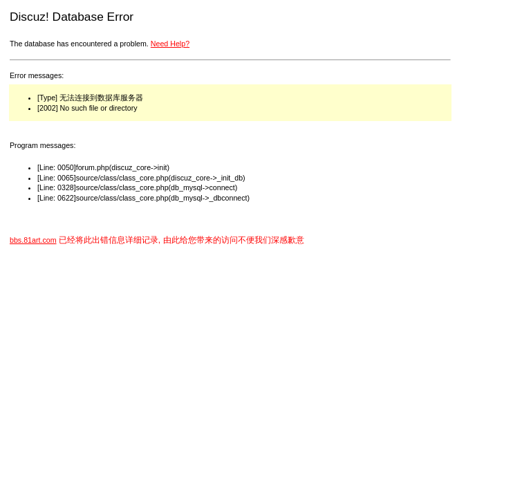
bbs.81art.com (33, 240)
